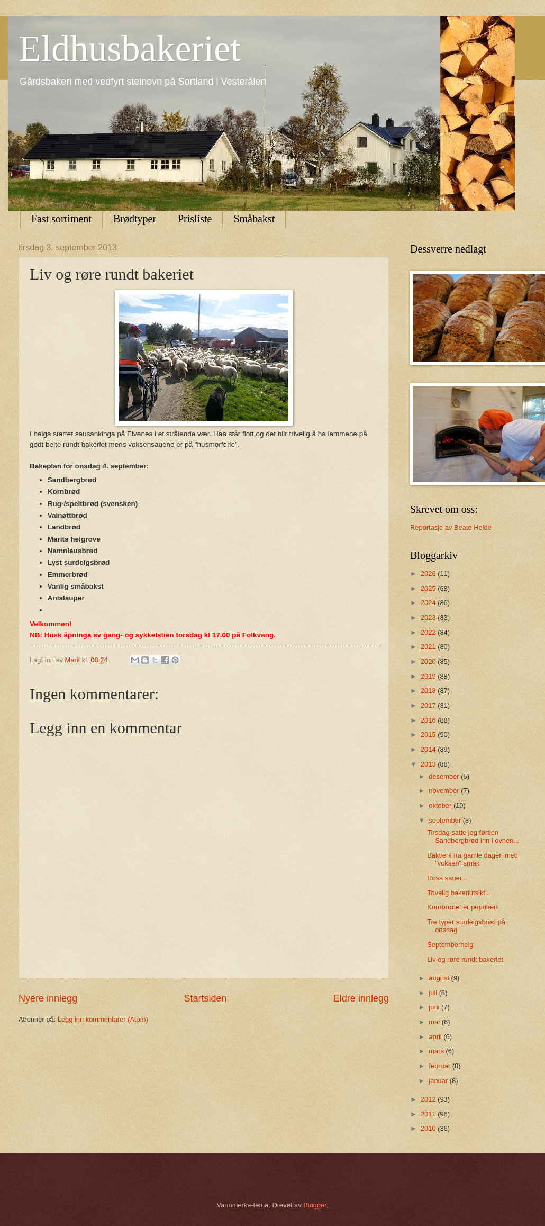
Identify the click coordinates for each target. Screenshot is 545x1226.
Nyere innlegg (48, 998)
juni (435, 1007)
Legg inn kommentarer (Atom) (103, 1019)
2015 (429, 734)
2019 (429, 676)
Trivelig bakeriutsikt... (458, 893)
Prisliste (195, 218)
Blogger (314, 1205)
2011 (429, 1114)
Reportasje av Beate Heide (451, 527)
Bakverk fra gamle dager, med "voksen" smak (472, 859)
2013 (429, 764)
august (440, 978)
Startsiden (205, 998)
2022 (429, 632)
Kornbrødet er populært (462, 907)
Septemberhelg (450, 945)
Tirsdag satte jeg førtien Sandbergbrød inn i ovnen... (473, 836)
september (445, 820)
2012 (429, 1099)
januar (439, 1081)
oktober (441, 805)
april (436, 1037)
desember (445, 776)
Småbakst (254, 218)
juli (434, 993)
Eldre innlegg (361, 998)
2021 (429, 647)
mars (437, 1051)
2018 (429, 691)
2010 (429, 1128)
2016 (429, 720)
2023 (429, 617)
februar (440, 1066)
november (445, 791)
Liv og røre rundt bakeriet (465, 959)
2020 (429, 661)
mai (435, 1022)
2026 (429, 574)
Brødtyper (134, 218)
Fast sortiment (61, 218)
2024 (429, 603)
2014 (429, 749)
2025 (429, 588)
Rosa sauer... (447, 878)
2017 (429, 705)
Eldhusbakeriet (130, 48)
